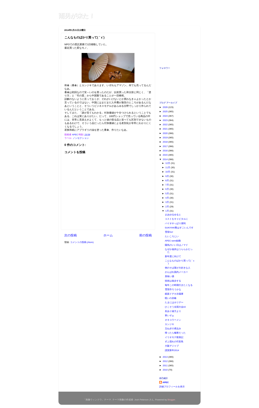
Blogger (171, 399)
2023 (165, 120)
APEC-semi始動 (173, 240)
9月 (167, 176)
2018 (165, 142)
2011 (165, 365)
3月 (167, 202)
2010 (165, 370)
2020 (165, 133)
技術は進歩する (173, 281)
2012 (165, 361)
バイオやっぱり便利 (175, 223)
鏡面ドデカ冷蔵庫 (174, 294)
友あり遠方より (173, 311)
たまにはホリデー (174, 302)
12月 (168, 163)
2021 (165, 129)
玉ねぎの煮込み (173, 328)
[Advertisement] (175, 44)
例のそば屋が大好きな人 (177, 268)
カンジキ (169, 324)
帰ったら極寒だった (175, 333)
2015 (165, 155)
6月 (167, 189)
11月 (168, 167)
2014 (165, 159)
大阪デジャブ (172, 346)
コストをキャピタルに (176, 219)
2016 (165, 150)
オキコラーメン (173, 320)
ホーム (108, 235)
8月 (167, 180)
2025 (165, 111)
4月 (167, 198)
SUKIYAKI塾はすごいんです (179, 227)
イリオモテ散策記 (174, 337)
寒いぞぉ (169, 315)
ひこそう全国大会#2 (175, 307)
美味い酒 (169, 276)
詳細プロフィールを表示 (172, 386)
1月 (167, 211)
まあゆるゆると (173, 214)
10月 (168, 171)
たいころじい (172, 236)
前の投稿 (145, 235)
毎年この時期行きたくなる (179, 285)
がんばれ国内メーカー (176, 272)
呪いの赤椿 (170, 298)
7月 (167, 185)
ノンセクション (81, 138)
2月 (167, 206)
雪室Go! (169, 232)
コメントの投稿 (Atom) (82, 242)
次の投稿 (70, 235)
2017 (165, 146)
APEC (166, 382)
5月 (167, 193)
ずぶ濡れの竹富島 (174, 341)
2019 (165, 137)
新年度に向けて (173, 256)
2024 (165, 116)
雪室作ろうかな (173, 289)
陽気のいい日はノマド (176, 245)
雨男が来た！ (76, 15)
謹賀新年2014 (172, 350)
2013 (165, 357)
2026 (165, 107)
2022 (165, 124)
